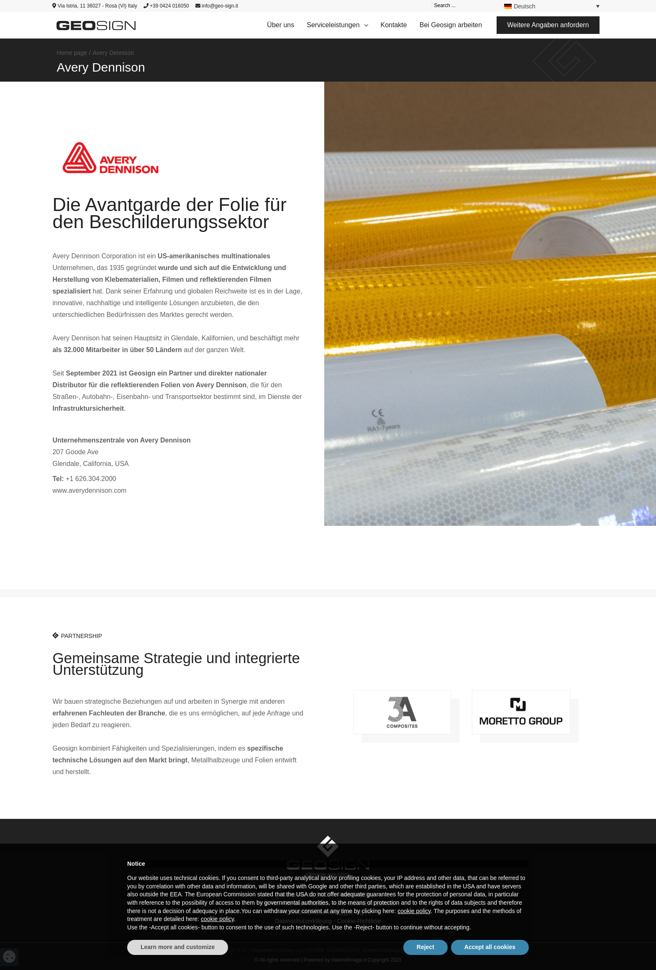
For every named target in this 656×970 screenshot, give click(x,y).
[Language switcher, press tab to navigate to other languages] (552, 5)
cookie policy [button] (413, 911)
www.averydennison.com (89, 490)
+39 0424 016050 (166, 6)
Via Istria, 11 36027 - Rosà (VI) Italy (94, 6)
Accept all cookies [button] (489, 947)
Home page (71, 52)
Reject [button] (425, 947)
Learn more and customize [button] (178, 947)
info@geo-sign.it (216, 6)
